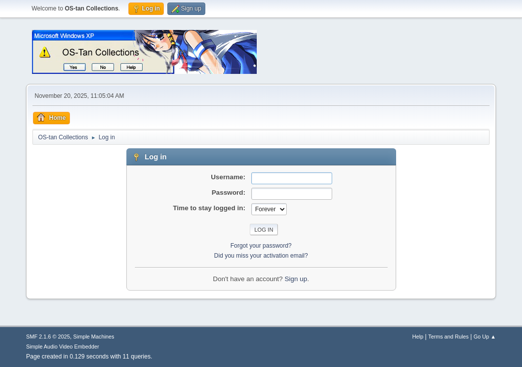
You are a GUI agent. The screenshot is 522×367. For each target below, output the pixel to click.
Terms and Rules (448, 337)
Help (417, 337)
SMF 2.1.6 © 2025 (48, 337)
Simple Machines (93, 337)
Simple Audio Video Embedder (62, 347)
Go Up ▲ (485, 337)
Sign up (296, 279)
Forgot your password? (261, 245)
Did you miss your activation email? (261, 255)
